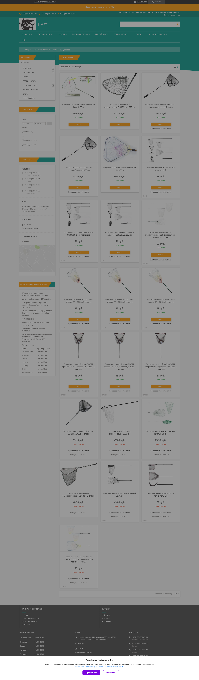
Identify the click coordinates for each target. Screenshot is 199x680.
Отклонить (111, 673)
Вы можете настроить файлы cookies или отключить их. (98, 667)
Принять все (91, 673)
